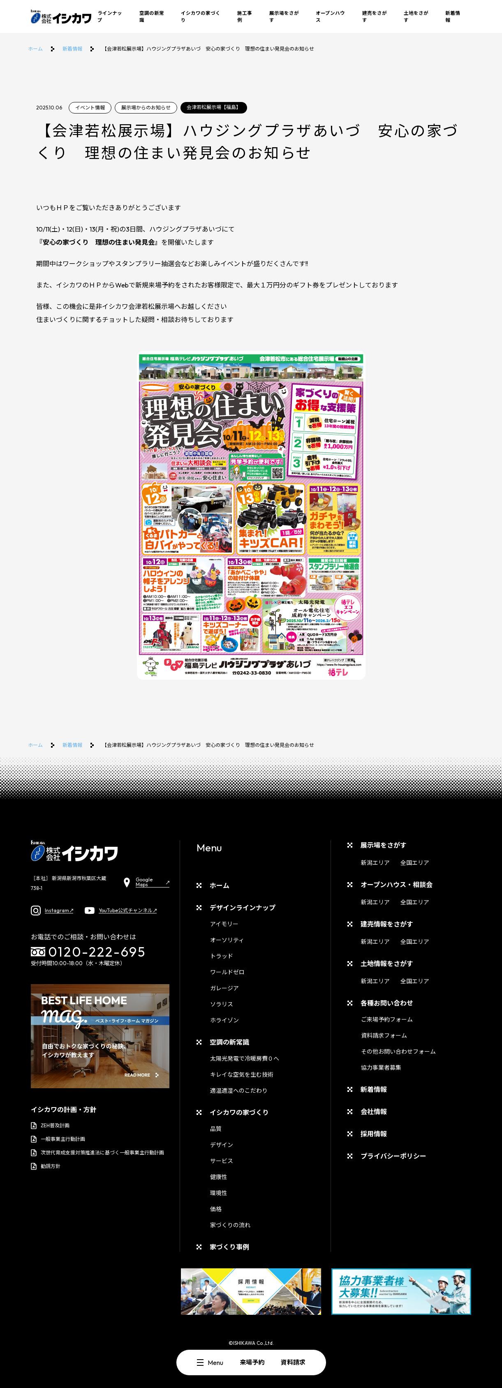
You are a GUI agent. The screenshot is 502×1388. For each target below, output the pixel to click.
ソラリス (221, 1004)
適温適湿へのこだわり (239, 1090)
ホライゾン (224, 1020)
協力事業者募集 (381, 1067)
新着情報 (452, 16)
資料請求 (293, 1362)
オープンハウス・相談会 (397, 885)
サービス (221, 1161)
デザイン (221, 1145)
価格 (216, 1209)
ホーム (35, 49)
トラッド (221, 956)
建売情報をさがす (387, 924)
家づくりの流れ (230, 1225)
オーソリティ (227, 940)
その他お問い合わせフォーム (398, 1051)
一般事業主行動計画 (58, 1139)
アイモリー (224, 924)
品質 (216, 1129)
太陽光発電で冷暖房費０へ (244, 1058)
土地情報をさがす (387, 963)
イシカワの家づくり (200, 16)
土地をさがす (416, 16)
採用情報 (374, 1134)
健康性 (218, 1177)
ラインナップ (109, 16)
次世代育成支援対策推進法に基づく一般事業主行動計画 (97, 1152)
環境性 (218, 1193)
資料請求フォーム (384, 1035)
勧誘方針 (45, 1166)
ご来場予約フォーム (387, 1019)
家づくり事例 (229, 1247)
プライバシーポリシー (393, 1156)
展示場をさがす (284, 16)
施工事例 (244, 16)
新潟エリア (375, 863)
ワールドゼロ (227, 972)
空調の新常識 (151, 16)
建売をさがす (374, 16)
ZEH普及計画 (50, 1125)
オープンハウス (330, 16)
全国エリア (414, 863)
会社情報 (374, 1112)
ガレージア (224, 988)
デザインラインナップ (242, 908)
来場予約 (252, 1362)
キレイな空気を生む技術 (241, 1074)
